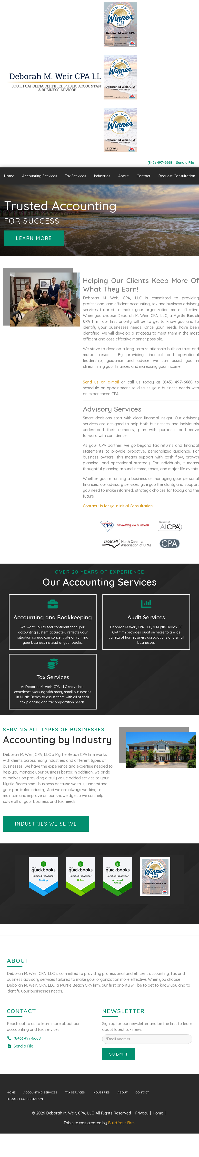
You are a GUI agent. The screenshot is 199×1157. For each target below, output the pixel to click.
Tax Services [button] (75, 176)
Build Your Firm (121, 1122)
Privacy (142, 1113)
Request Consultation (176, 176)
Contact (143, 176)
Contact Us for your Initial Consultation (118, 505)
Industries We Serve (46, 824)
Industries (101, 1092)
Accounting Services (40, 1092)
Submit (118, 1054)
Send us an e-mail (101, 382)
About (123, 176)
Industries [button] (102, 176)
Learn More (34, 238)
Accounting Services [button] (39, 176)
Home (9, 176)
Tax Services (75, 1092)
